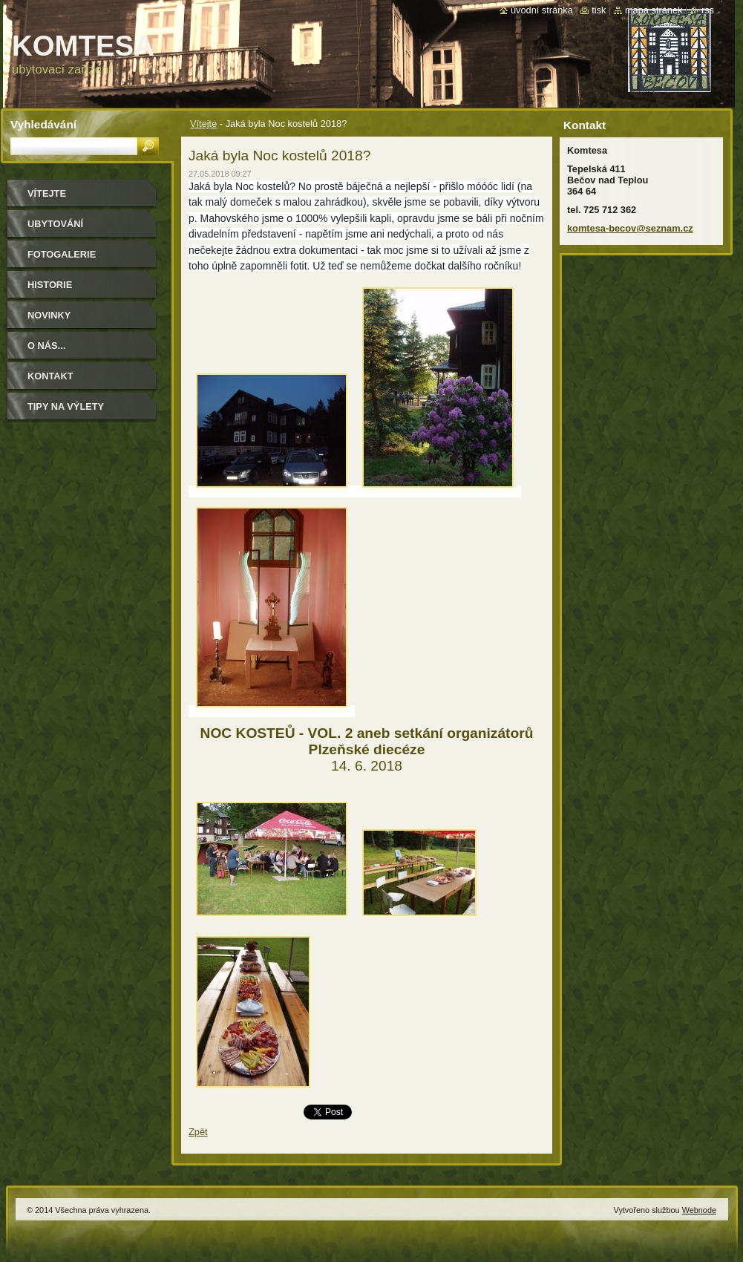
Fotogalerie (61, 254)
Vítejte (203, 123)
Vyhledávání (43, 124)
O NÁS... (46, 345)
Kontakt (50, 376)
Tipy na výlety (65, 406)
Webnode (699, 1210)
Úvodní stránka (542, 10)
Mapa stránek (654, 10)
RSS (707, 10)
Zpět (198, 1131)
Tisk (599, 10)
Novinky (49, 315)
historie (49, 284)
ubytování (55, 223)
